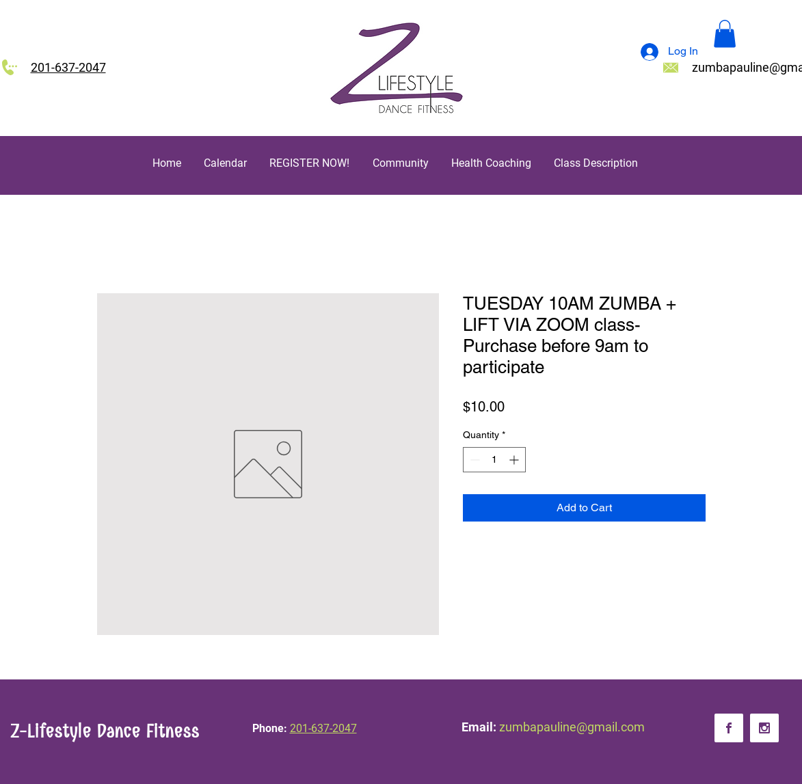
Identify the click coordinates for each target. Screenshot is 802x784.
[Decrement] (473, 460)
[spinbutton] (494, 460)
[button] (724, 34)
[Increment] (515, 460)
